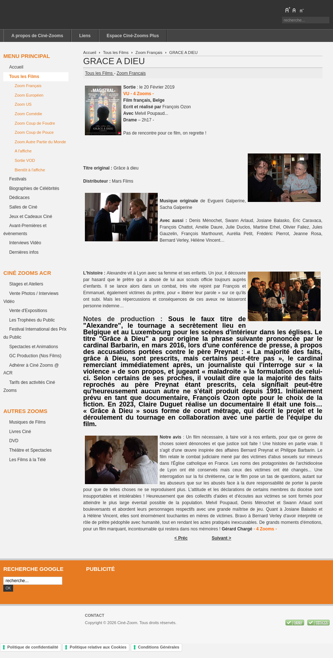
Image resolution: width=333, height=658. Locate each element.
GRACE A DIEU (114, 61)
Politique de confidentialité (32, 647)
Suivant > (221, 538)
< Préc (181, 538)
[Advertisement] (206, 588)
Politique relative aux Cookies (98, 647)
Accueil (89, 52)
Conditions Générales (159, 647)
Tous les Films (116, 52)
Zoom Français (149, 52)
